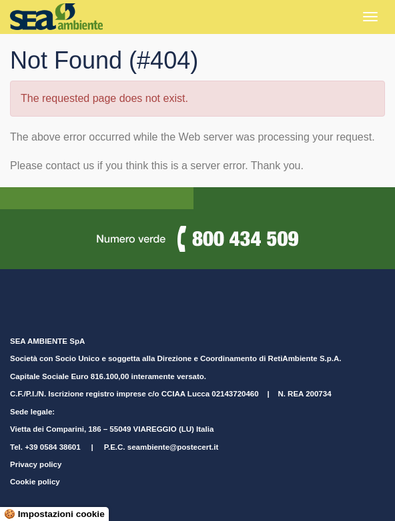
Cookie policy (35, 482)
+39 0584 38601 (52, 447)
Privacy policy (35, 464)
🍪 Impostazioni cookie (54, 514)
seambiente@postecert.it (172, 447)
